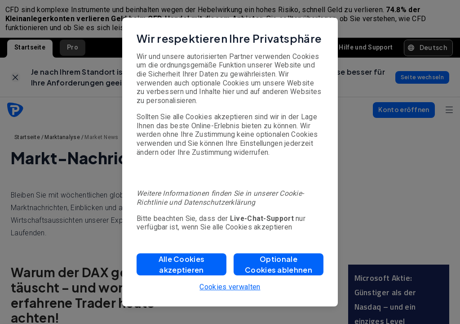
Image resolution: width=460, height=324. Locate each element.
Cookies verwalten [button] (229, 287)
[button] (181, 264)
